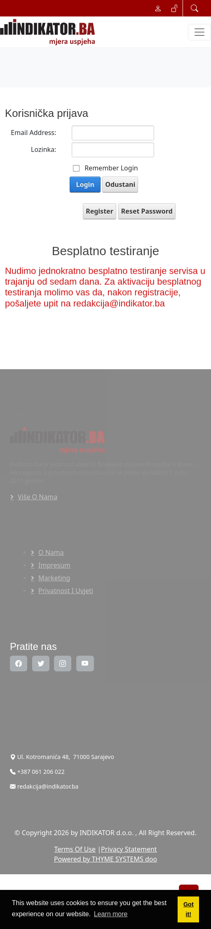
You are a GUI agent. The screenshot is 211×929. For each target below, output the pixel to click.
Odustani (120, 184)
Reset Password (147, 211)
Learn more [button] (111, 913)
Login (85, 184)
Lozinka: (43, 149)
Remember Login (111, 167)
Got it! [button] (188, 909)
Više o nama (37, 496)
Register (99, 211)
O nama (51, 552)
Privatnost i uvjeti (65, 590)
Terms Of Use (75, 849)
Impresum (54, 565)
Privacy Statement (129, 849)
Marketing (54, 577)
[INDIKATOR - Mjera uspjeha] (49, 32)
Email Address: (33, 132)
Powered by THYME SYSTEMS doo (105, 859)
